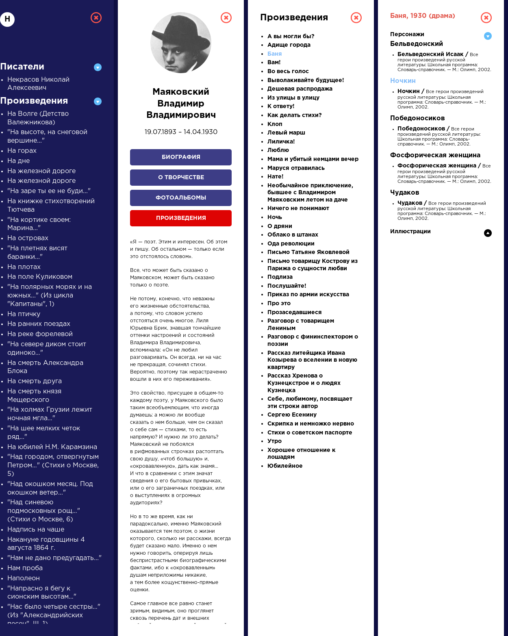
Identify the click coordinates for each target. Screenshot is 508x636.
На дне (18, 161)
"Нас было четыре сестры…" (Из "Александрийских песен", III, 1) (53, 615)
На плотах (24, 267)
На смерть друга (34, 381)
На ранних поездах (38, 324)
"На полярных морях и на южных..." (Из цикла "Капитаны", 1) (49, 295)
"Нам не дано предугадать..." (54, 558)
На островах (27, 238)
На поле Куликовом (39, 277)
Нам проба (25, 568)
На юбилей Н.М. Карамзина (52, 447)
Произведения (181, 218)
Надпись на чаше (35, 530)
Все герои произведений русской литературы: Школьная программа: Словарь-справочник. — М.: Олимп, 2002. (444, 174)
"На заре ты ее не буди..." (49, 191)
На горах (22, 151)
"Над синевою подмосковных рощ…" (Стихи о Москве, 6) (43, 511)
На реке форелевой (40, 334)
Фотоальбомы (181, 197)
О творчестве (181, 177)
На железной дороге (41, 171)
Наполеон (23, 578)
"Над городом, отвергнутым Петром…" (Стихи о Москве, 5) (53, 465)
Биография (181, 157)
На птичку (23, 314)
